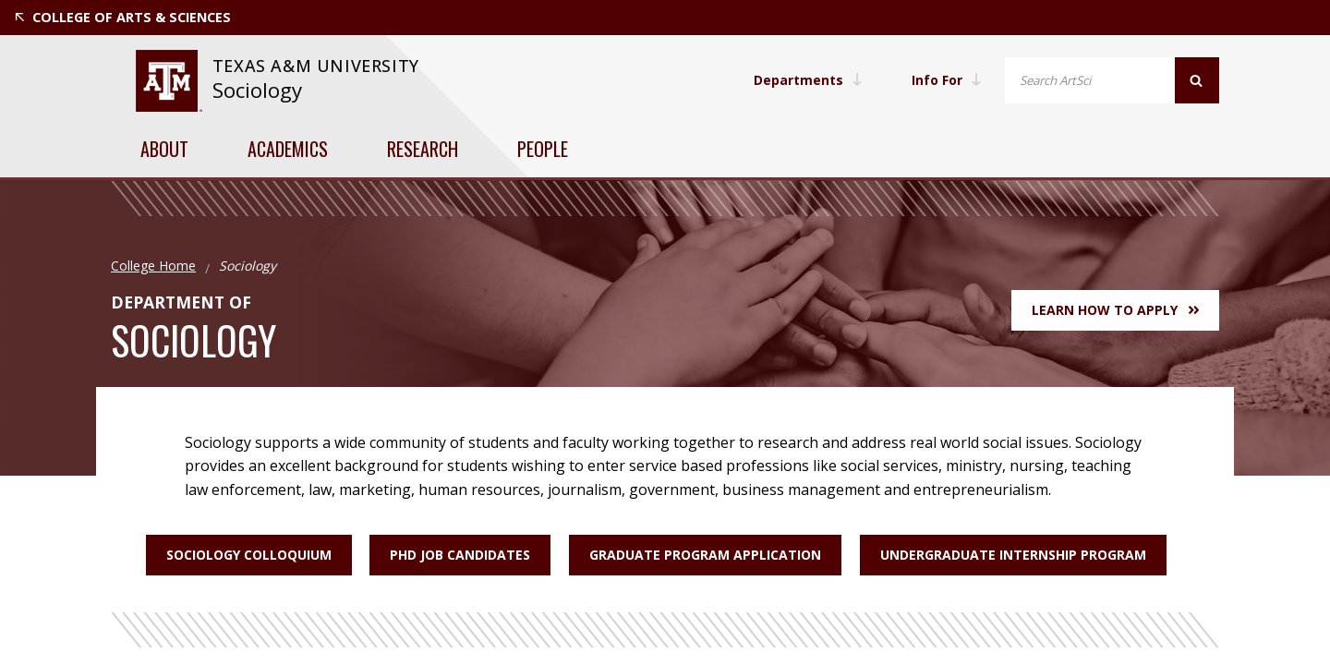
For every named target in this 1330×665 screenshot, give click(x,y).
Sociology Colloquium (248, 554)
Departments (806, 80)
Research (422, 149)
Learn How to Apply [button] (1115, 310)
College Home (153, 265)
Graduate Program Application (705, 554)
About (164, 149)
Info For (946, 80)
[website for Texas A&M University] (168, 81)
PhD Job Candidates (460, 554)
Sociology (257, 90)
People (542, 149)
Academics (288, 149)
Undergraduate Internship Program (1013, 554)
